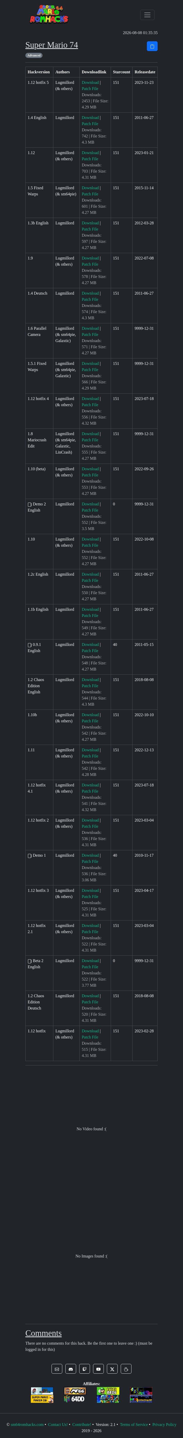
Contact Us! (58, 1424)
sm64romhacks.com (27, 1424)
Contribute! (81, 1424)
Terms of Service (134, 1424)
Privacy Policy (164, 1424)
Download (90, 82)
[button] (57, 1369)
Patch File (90, 88)
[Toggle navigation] (147, 15)
